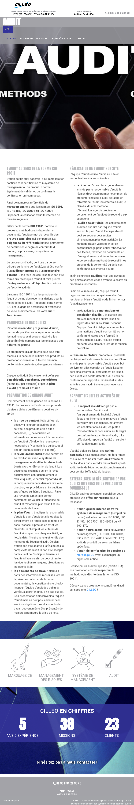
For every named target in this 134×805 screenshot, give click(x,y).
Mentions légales (11, 800)
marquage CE (85, 563)
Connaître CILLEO (62, 38)
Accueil (12, 38)
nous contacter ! (81, 762)
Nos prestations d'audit (34, 38)
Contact (82, 38)
